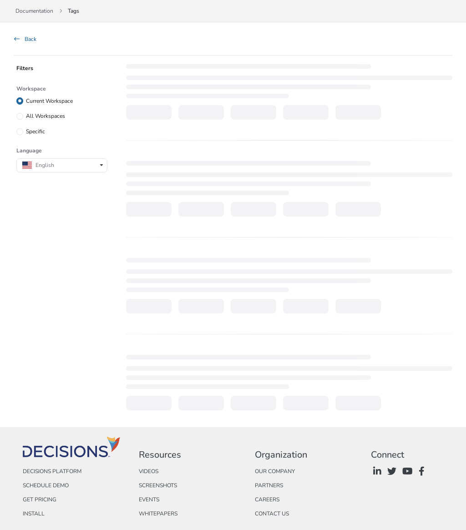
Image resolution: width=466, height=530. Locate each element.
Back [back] (25, 39)
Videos (148, 471)
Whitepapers (158, 513)
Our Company (275, 471)
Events (149, 499)
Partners (269, 485)
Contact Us (272, 513)
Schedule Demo (46, 485)
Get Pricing (39, 499)
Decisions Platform (52, 471)
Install (34, 513)
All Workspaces (45, 116)
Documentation (34, 11)
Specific (35, 131)
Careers (267, 499)
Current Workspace (49, 100)
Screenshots (158, 485)
